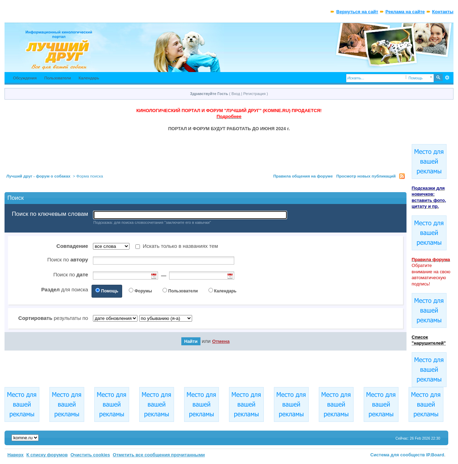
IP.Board (435, 454)
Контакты (442, 11)
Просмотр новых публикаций (366, 176)
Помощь (109, 291)
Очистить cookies (90, 454)
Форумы (143, 291)
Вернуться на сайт (357, 11)
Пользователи (57, 78)
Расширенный (447, 77)
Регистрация (254, 94)
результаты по (53, 318)
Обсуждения (25, 78)
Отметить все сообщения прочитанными (159, 454)
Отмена (220, 341)
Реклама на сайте (405, 11)
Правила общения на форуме (303, 176)
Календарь (89, 78)
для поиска (64, 289)
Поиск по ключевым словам (50, 214)
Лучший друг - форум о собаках (38, 176)
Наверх (15, 454)
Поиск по (67, 259)
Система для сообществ (397, 454)
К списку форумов (47, 454)
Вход (235, 94)
